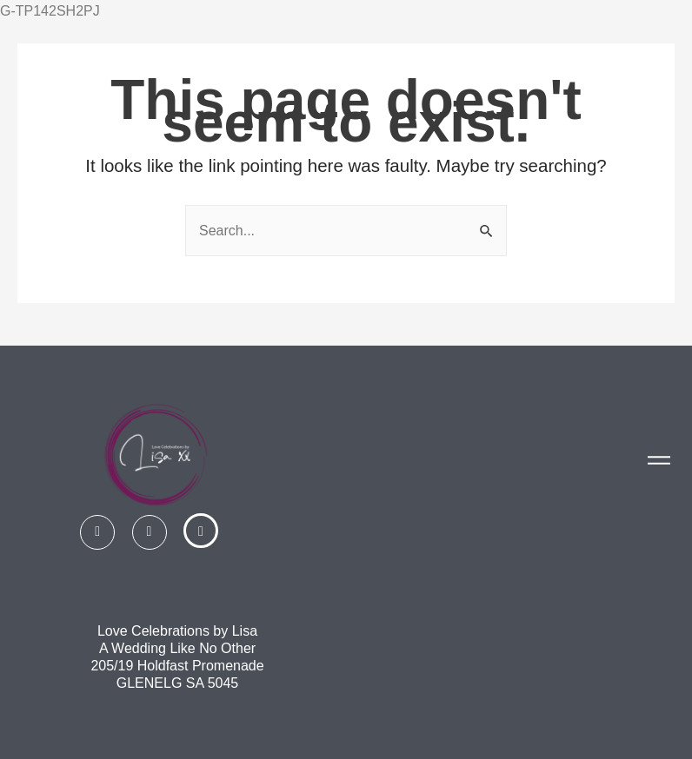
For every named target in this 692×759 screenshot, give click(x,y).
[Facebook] (97, 532)
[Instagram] (149, 532)
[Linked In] (200, 530)
